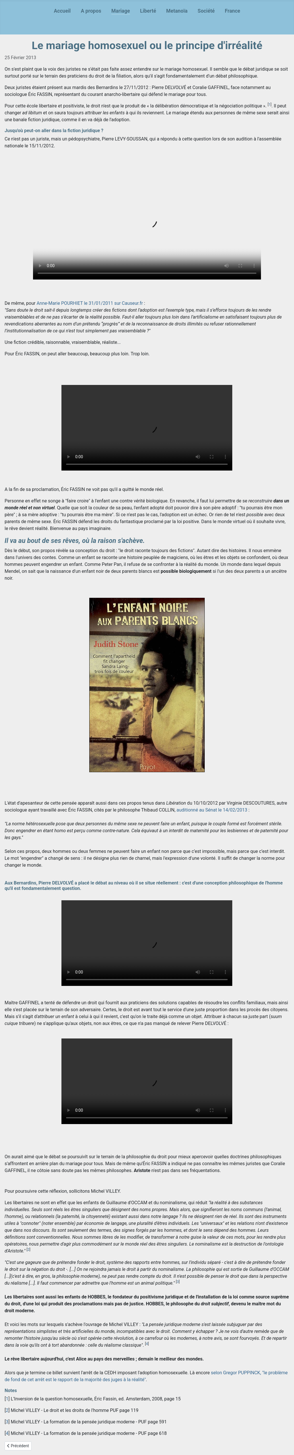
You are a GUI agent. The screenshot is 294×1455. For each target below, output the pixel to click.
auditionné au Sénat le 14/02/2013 (212, 810)
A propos (91, 11)
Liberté (148, 11)
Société (206, 11)
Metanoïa (176, 11)
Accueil (62, 11)
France (232, 11)
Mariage (120, 11)
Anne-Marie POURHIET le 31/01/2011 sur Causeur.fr (89, 303)
